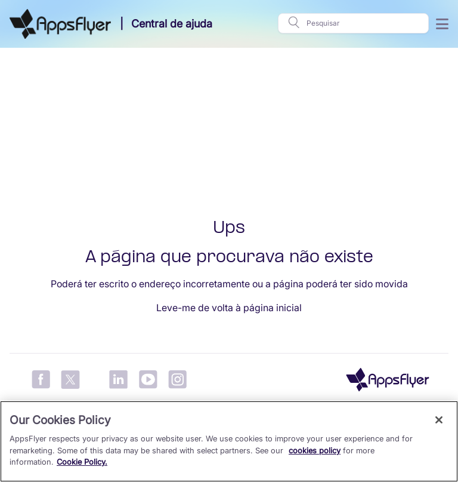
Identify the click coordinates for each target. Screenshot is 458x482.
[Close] (439, 420)
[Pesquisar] (364, 23)
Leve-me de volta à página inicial (229, 308)
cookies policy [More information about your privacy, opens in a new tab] (315, 450)
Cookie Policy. (82, 461)
